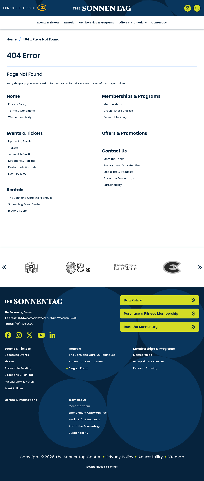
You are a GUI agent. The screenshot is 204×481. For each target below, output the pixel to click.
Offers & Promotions (133, 22)
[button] (4, 267)
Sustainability (113, 185)
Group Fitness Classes (118, 111)
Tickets (13, 148)
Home (12, 39)
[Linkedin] (52, 335)
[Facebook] (8, 335)
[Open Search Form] (197, 8)
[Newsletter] (187, 8)
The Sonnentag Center (102, 8)
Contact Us (159, 22)
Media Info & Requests (118, 172)
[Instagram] (19, 335)
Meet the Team (114, 159)
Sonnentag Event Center (24, 204)
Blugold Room (17, 211)
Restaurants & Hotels (22, 167)
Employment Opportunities (122, 165)
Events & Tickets (48, 22)
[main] (102, 138)
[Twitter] (29, 335)
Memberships (113, 104)
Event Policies (17, 174)
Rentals (69, 22)
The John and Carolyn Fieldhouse (30, 198)
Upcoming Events (20, 141)
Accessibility (150, 457)
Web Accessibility (20, 117)
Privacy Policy (17, 104)
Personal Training (115, 117)
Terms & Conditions (21, 111)
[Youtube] (41, 335)
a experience (102, 466)
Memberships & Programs (96, 22)
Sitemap (176, 457)
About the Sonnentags (119, 178)
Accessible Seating (20, 154)
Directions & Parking (21, 161)
